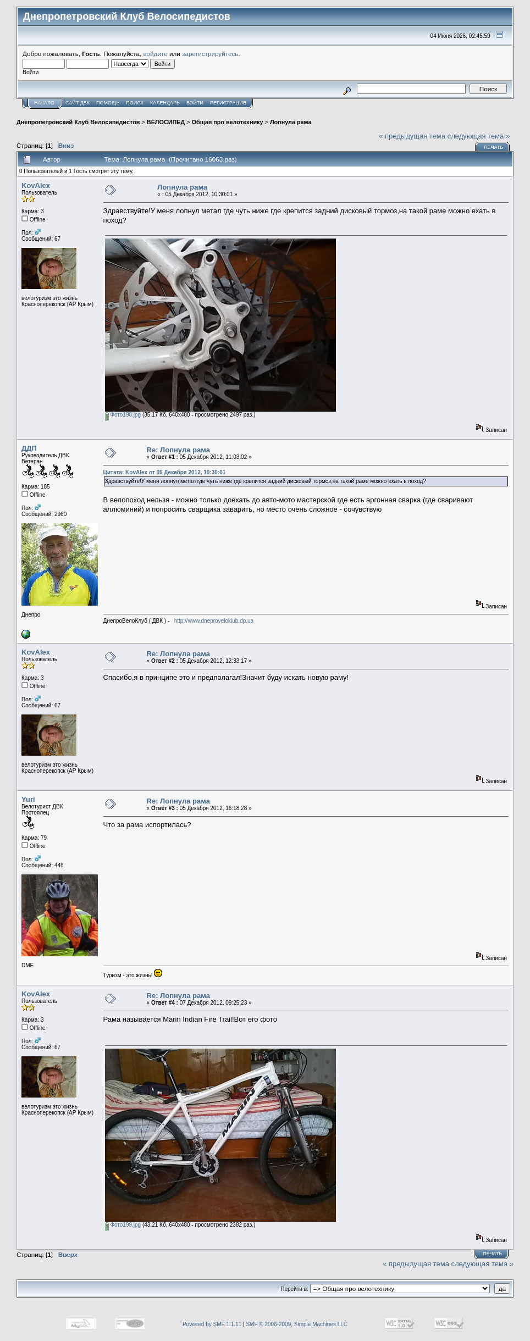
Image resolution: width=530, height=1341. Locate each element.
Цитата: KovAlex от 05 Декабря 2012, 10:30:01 (164, 472)
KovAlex (35, 185)
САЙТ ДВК (77, 103)
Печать (493, 147)
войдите (155, 53)
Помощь (107, 103)
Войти (194, 103)
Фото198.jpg (123, 415)
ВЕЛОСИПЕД (166, 122)
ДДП (29, 448)
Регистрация (228, 103)
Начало (44, 103)
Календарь (165, 103)
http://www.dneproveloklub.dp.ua (214, 621)
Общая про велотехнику (227, 122)
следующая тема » (479, 136)
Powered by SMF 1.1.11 (212, 1324)
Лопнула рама (291, 122)
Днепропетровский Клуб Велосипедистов (78, 122)
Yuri (28, 799)
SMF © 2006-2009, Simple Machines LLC (296, 1324)
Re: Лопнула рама (178, 450)
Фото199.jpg (123, 1225)
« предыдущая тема (412, 136)
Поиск (134, 103)
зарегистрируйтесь (210, 53)
